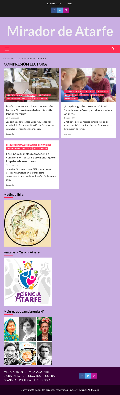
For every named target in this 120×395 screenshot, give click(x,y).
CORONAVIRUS (32, 375)
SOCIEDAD (27, 98)
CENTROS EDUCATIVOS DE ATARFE (21, 95)
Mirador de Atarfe (60, 31)
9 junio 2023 (70, 118)
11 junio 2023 (13, 118)
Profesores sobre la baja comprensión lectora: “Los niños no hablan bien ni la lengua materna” (29, 110)
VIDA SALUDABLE (39, 371)
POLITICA (84, 95)
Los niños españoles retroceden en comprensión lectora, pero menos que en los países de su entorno (31, 157)
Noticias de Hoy (13, 98)
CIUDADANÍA (44, 95)
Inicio (69, 3)
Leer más (10, 134)
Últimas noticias (40, 98)
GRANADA (10, 379)
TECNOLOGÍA (97, 95)
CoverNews (76, 389)
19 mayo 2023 (13, 165)
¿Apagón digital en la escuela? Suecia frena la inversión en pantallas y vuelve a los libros (88, 110)
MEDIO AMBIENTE (15, 371)
